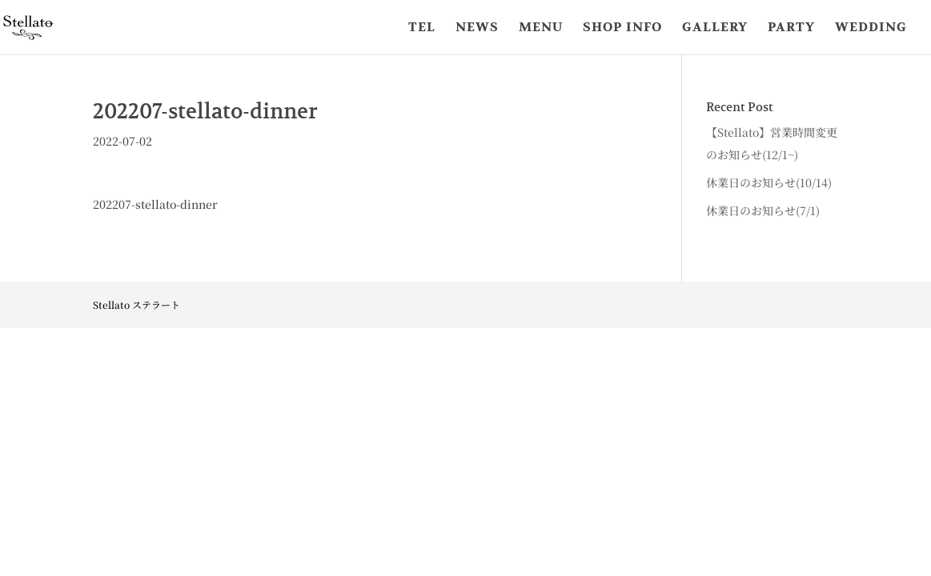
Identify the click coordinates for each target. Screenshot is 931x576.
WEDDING (871, 28)
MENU (541, 28)
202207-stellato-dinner (155, 204)
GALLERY (715, 28)
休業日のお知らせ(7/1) (763, 210)
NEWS (477, 28)
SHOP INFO (622, 28)
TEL (421, 28)
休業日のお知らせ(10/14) (769, 182)
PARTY (791, 28)
